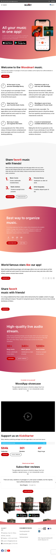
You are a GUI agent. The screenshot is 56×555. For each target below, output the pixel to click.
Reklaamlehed (24, 537)
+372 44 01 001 (5, 1)
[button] (28, 416)
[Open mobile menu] (4, 5)
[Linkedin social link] (51, 278)
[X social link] (46, 278)
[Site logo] (28, 5)
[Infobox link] (14, 86)
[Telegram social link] (54, 278)
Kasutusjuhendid (24, 531)
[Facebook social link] (52, 1)
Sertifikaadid (23, 534)
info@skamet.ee (14, 1)
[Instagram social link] (54, 1)
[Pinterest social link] (48, 278)
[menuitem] (52, 5)
